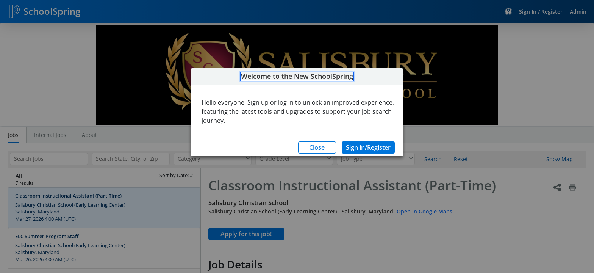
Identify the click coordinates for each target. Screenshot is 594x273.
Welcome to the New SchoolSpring (297, 76)
